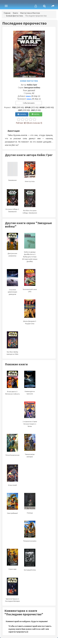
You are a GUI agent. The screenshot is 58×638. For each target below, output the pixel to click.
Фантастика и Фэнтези (30, 13)
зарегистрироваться (18, 631)
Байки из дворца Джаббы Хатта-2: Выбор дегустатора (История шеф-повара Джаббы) (29, 250)
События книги (28, 103)
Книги (15, 13)
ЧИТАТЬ (35, 114)
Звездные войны (32, 87)
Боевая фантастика (14, 15)
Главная (7, 13)
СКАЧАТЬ (21, 114)
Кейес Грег (32, 84)
